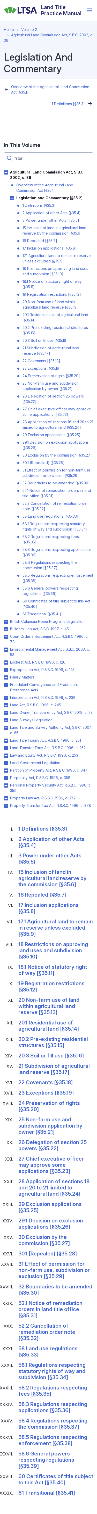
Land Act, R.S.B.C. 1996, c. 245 (35, 705)
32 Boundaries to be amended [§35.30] (56, 483)
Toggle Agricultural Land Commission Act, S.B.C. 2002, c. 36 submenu (6, 172)
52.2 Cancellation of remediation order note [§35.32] (55, 506)
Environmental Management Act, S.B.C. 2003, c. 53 (50, 652)
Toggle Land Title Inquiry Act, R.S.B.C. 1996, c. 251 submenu (6, 741)
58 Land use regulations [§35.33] (50, 516)
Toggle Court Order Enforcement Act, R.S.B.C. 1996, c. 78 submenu (6, 637)
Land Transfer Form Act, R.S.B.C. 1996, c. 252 (48, 748)
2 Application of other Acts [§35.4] (52, 213)
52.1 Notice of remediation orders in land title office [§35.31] (57, 493)
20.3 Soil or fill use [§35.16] (45, 340)
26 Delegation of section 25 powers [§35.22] (53, 399)
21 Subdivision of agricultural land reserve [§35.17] (51, 350)
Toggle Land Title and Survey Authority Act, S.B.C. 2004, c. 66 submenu (6, 728)
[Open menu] (89, 10)
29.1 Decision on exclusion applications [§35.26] (56, 445)
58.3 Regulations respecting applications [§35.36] (57, 552)
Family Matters (22, 677)
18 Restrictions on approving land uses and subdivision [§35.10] (55, 271)
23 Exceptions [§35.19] (42, 368)
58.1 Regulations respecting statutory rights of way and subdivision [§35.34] (55, 526)
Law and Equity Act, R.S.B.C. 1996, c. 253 (44, 755)
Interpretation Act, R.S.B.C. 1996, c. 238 (43, 697)
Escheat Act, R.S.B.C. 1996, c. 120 (37, 662)
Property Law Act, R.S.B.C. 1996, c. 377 (43, 798)
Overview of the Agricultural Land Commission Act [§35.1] (50, 89)
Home (9, 29)
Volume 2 (29, 29)
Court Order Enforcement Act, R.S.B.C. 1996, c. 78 (49, 639)
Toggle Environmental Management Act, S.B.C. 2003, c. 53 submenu (6, 650)
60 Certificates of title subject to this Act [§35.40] (56, 604)
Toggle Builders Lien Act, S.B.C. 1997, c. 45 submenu (6, 629)
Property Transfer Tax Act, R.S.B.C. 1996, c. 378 (50, 805)
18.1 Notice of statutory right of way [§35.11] (52, 284)
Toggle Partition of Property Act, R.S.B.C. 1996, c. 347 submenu (6, 770)
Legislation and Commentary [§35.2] (49, 198)
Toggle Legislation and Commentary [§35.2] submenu (12, 198)
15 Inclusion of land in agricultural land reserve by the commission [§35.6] (54, 230)
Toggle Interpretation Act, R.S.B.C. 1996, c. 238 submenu (6, 698)
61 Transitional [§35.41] (42, 614)
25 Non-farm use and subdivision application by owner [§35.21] (51, 386)
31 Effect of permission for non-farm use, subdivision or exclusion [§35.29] (57, 473)
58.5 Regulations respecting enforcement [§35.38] (58, 578)
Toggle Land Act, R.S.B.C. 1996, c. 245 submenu (6, 705)
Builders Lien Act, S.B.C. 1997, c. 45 (39, 629)
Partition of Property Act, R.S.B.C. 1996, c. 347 (48, 770)
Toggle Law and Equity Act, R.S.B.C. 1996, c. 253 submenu (6, 756)
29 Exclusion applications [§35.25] (51, 435)
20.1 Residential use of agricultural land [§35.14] (55, 317)
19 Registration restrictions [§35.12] (52, 294)
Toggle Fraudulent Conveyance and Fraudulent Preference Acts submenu (6, 685)
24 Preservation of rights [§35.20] (51, 376)
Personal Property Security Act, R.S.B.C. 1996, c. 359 (50, 788)
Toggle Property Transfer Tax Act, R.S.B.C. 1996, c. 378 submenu (6, 806)
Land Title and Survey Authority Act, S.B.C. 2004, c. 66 (51, 730)
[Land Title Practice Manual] (44, 10)
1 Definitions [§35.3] (68, 104)
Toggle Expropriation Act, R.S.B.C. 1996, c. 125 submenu (6, 670)
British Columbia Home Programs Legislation (47, 621)
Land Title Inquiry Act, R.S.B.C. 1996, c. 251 (45, 740)
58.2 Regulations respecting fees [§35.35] (51, 539)
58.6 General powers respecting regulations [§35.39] (50, 591)
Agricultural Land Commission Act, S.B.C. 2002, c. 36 (47, 175)
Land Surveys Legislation (31, 720)
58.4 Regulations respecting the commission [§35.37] (50, 565)
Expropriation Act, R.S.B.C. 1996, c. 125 (42, 669)
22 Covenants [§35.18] (41, 361)
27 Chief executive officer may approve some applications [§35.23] (57, 412)
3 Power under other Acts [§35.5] (51, 220)
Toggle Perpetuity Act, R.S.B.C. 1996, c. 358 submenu (6, 778)
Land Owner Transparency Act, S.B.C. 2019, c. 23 (51, 712)
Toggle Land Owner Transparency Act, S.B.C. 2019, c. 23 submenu (6, 713)
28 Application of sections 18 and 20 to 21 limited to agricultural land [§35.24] (58, 424)
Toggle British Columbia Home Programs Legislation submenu (6, 622)
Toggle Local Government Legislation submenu (6, 763)
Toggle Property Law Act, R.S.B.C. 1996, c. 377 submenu (6, 798)
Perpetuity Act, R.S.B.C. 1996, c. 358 (40, 777)
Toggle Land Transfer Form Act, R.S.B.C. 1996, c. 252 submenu (6, 748)
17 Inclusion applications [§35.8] (50, 248)
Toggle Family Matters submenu (6, 677)
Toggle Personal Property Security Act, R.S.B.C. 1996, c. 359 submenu (6, 785)
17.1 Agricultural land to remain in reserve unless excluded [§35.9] (57, 258)
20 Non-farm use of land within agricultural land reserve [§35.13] (50, 304)
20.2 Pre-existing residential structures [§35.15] (55, 330)
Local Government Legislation (35, 762)
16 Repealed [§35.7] (40, 240)
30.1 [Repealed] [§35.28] (44, 462)
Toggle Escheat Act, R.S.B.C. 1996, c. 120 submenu (6, 662)
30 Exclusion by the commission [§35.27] (57, 455)
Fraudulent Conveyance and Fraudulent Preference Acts (44, 687)
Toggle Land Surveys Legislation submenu (6, 720)
